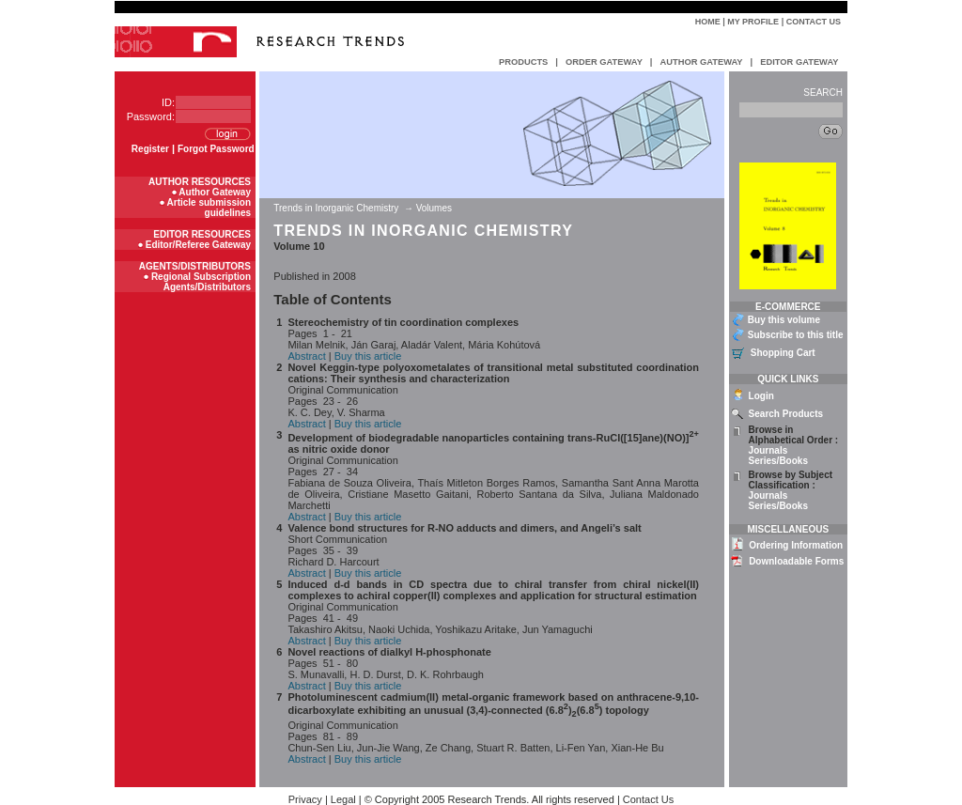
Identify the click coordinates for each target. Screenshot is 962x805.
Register (150, 149)
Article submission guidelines (209, 207)
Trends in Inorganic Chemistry (337, 208)
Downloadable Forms (796, 561)
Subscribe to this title (796, 335)
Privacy (305, 799)
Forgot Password (216, 149)
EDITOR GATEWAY (799, 62)
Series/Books (778, 461)
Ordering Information (796, 545)
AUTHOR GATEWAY (700, 62)
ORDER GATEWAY (604, 62)
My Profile (753, 21)
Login (761, 396)
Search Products (786, 414)
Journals (768, 450)
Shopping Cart (783, 353)
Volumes (434, 208)
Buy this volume (784, 320)
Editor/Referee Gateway (198, 245)
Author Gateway (214, 192)
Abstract (306, 356)
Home (708, 21)
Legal (343, 799)
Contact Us (813, 21)
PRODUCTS (523, 62)
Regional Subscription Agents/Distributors (201, 281)
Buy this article (368, 356)
